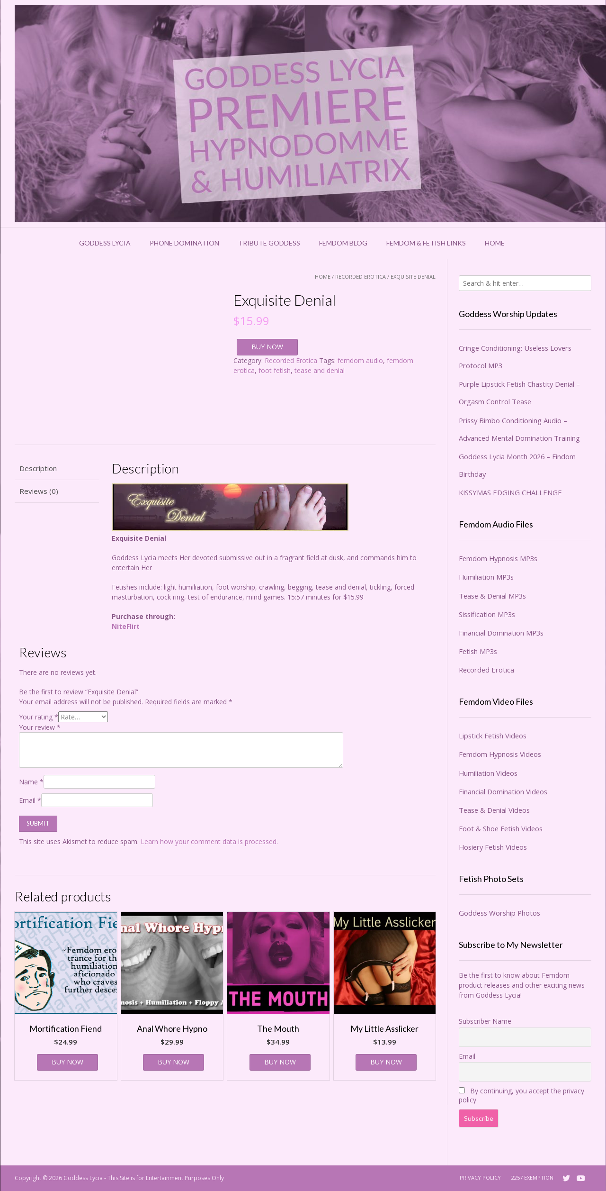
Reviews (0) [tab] (38, 491)
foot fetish (274, 370)
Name (31, 781)
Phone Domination (184, 243)
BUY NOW (267, 346)
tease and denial (319, 370)
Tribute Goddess (269, 243)
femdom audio (360, 360)
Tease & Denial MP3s (492, 595)
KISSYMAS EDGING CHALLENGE (510, 492)
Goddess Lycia (105, 243)
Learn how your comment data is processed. (209, 841)
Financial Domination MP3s (501, 632)
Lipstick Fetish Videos (492, 735)
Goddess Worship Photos (499, 913)
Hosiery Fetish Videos (493, 847)
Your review (40, 727)
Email (30, 800)
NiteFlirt (126, 626)
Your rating (38, 716)
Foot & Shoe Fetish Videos (501, 828)
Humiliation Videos (488, 773)
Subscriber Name (485, 1021)
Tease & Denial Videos (494, 810)
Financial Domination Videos (503, 791)
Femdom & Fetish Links (426, 243)
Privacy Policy (480, 1177)
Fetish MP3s (478, 651)
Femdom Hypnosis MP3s (498, 558)
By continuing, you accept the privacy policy (521, 1095)
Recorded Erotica (360, 276)
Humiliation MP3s (486, 577)
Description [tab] (38, 468)
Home (495, 243)
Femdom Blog (343, 243)
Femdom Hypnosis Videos (500, 754)
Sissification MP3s (487, 614)
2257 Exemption (532, 1177)
